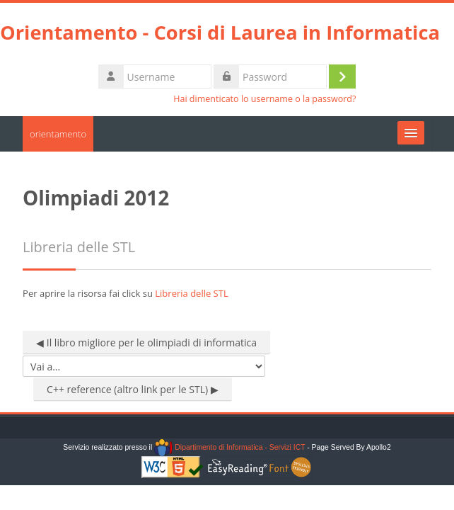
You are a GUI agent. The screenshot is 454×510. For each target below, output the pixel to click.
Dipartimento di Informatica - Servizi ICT (229, 447)
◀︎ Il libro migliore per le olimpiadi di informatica (146, 342)
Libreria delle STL (191, 293)
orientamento (58, 134)
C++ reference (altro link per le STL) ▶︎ (133, 389)
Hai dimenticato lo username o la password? (264, 99)
